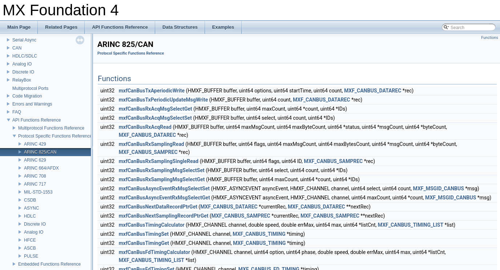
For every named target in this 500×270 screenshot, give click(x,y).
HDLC (30, 216)
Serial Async (24, 40)
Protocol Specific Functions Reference (55, 136)
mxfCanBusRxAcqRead (145, 127)
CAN (16, 48)
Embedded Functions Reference (49, 264)
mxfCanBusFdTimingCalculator (154, 252)
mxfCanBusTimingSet (144, 234)
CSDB (30, 200)
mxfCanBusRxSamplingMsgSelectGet (162, 179)
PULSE (31, 256)
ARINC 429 (35, 144)
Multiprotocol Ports (30, 88)
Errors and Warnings (32, 104)
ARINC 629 (35, 160)
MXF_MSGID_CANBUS (438, 188)
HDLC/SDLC (24, 56)
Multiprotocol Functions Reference (51, 128)
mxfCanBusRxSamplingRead (151, 144)
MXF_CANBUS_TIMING (259, 234)
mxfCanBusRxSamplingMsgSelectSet (162, 170)
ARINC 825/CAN (40, 152)
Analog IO (22, 64)
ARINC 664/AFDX (41, 168)
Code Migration (27, 96)
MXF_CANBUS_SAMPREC (148, 152)
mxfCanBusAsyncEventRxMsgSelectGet (164, 197)
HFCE (30, 240)
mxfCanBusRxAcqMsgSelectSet (155, 118)
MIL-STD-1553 (38, 192)
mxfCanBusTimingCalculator (152, 225)
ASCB (30, 248)
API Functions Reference (36, 120)
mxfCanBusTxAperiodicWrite (152, 91)
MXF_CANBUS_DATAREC (373, 91)
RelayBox (21, 80)
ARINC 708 (35, 176)
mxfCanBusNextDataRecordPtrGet (158, 207)
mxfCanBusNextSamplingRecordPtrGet (164, 216)
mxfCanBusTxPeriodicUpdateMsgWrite (163, 100)
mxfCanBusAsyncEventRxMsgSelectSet (164, 188)
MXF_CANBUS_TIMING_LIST (410, 225)
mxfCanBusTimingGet (144, 243)
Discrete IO (23, 72)
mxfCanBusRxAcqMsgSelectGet (155, 109)
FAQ (16, 112)
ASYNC (31, 208)
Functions (489, 37)
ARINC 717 (35, 184)
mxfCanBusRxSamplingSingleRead (159, 161)
